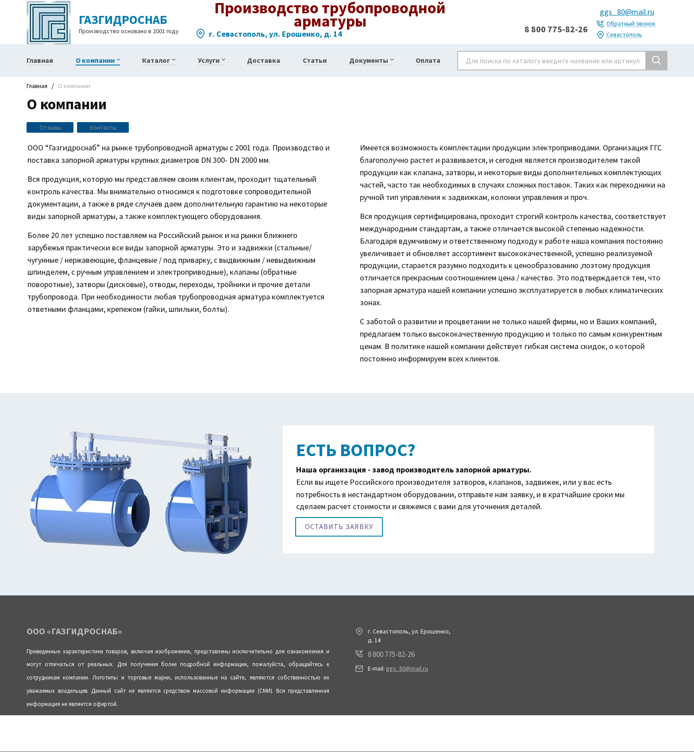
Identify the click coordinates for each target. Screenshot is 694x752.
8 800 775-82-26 (556, 29)
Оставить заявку (339, 528)
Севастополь (624, 34)
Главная (37, 86)
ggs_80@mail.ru (627, 12)
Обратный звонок (630, 23)
